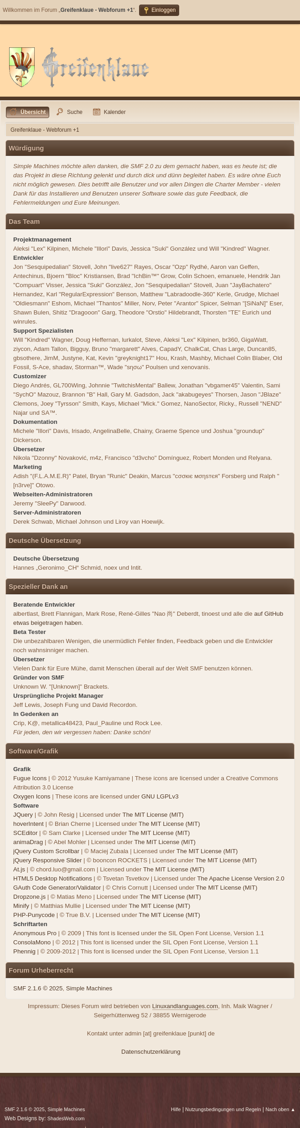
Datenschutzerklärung (151, 1051)
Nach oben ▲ (280, 1109)
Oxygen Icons (32, 796)
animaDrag (28, 842)
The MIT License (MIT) (153, 814)
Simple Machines (89, 988)
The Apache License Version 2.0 (240, 878)
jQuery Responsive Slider (47, 860)
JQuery (23, 814)
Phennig (24, 951)
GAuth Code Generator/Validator (57, 887)
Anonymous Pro (35, 933)
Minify (21, 905)
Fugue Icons (30, 778)
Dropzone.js (29, 896)
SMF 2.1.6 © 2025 (37, 988)
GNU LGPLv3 (159, 796)
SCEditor (25, 832)
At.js (19, 869)
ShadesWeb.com (66, 1118)
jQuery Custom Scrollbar (46, 851)
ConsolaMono (32, 942)
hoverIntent (28, 823)
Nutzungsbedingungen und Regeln (223, 1109)
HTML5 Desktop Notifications (52, 878)
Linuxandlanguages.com (185, 1006)
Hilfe (176, 1109)
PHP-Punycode (34, 915)
